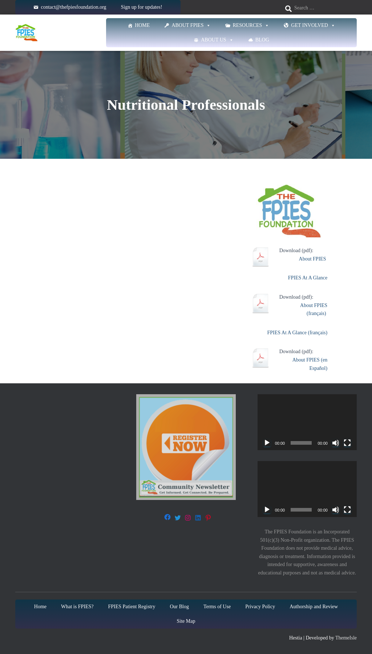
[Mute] (335, 443)
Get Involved (313, 25)
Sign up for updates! (141, 7)
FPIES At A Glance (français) (297, 332)
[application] (307, 422)
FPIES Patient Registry (131, 606)
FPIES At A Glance (308, 277)
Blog (262, 40)
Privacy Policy (260, 606)
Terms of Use (217, 606)
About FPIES (191, 25)
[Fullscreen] (347, 443)
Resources (250, 25)
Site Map (186, 621)
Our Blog (179, 606)
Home (142, 25)
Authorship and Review (314, 606)
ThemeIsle (346, 638)
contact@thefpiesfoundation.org (73, 7)
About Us (217, 40)
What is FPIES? (77, 606)
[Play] (267, 443)
